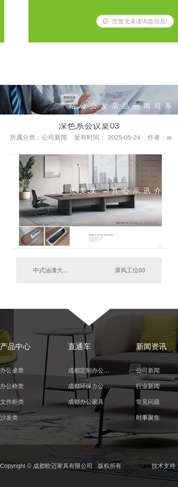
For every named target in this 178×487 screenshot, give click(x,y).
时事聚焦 (148, 417)
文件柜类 (12, 402)
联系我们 (168, 72)
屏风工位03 (130, 270)
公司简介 (157, 72)
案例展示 (136, 72)
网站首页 (72, 72)
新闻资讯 (147, 72)
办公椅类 (93, 72)
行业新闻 (148, 386)
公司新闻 (148, 370)
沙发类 (104, 72)
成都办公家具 (86, 402)
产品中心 (125, 72)
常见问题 (148, 402)
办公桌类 (82, 72)
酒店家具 (115, 72)
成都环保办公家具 (91, 386)
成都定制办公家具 (91, 370)
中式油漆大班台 (52, 270)
